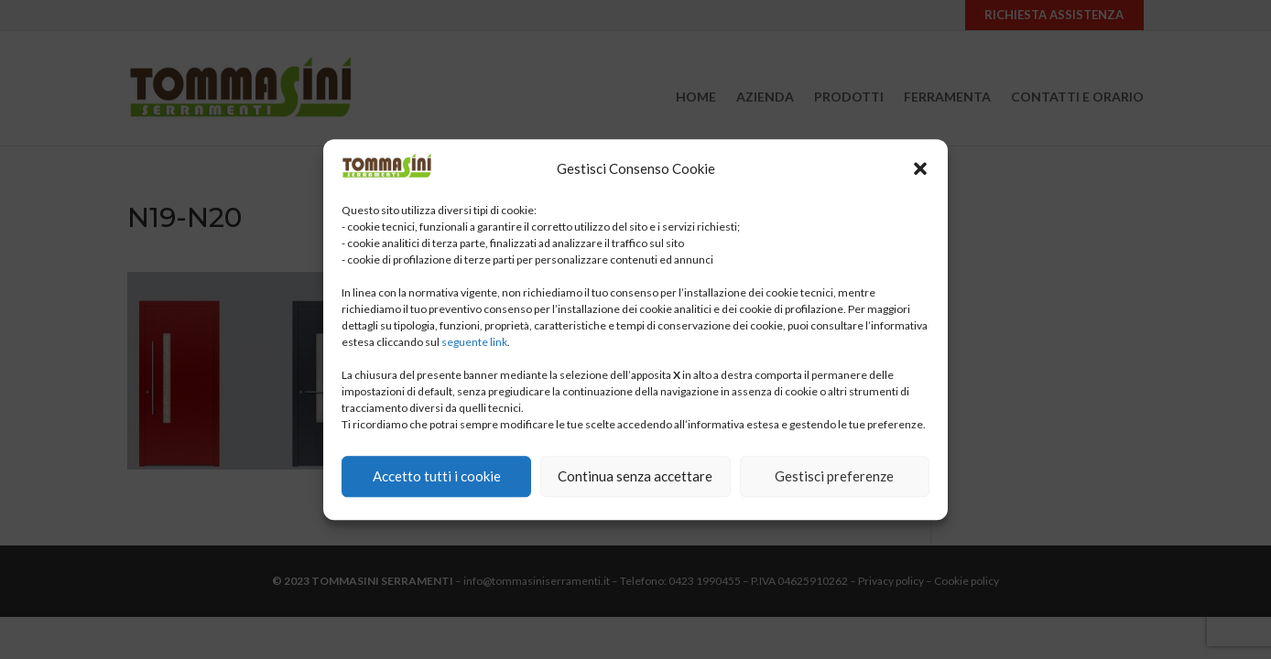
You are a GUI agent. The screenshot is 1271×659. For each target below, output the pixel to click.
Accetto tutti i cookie (437, 476)
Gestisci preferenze (834, 476)
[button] (920, 168)
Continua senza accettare (635, 476)
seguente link (474, 342)
